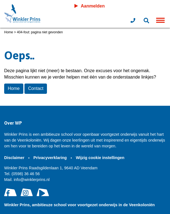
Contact (35, 88)
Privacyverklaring (50, 157)
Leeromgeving (141, 6)
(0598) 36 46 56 (22, 174)
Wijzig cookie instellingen (101, 157)
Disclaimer (15, 157)
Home (8, 32)
